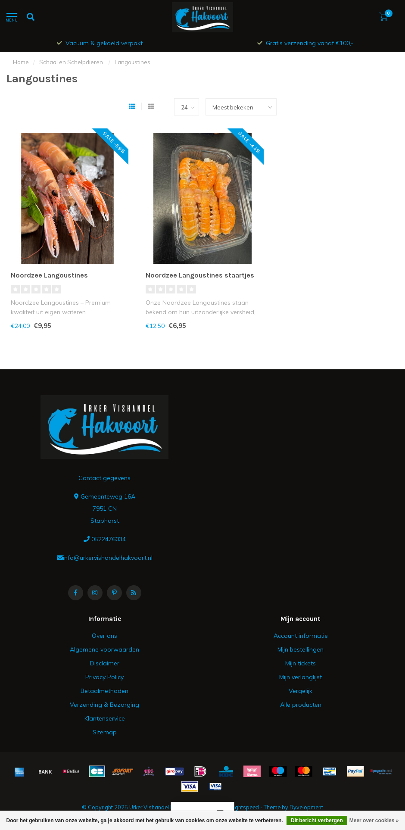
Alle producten (300, 704)
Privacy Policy (104, 677)
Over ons (104, 636)
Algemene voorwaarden (104, 649)
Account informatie (301, 636)
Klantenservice (104, 718)
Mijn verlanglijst (300, 677)
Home (21, 62)
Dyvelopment (306, 807)
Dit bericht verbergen (317, 821)
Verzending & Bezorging (104, 704)
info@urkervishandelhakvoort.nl (108, 558)
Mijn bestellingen (300, 649)
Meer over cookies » (374, 821)
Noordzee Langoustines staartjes (200, 275)
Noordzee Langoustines (49, 275)
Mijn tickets (300, 663)
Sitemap (105, 732)
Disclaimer (104, 663)
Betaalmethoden (104, 691)
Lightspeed (245, 807)
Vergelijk (300, 691)
